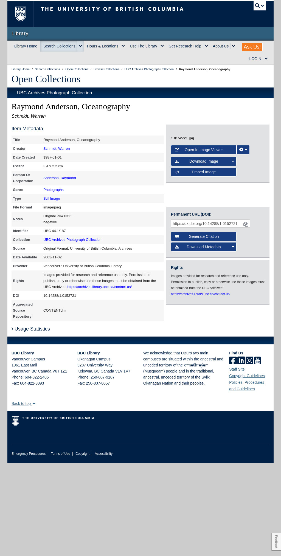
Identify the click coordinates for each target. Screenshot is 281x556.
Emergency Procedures (29, 547)
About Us (221, 46)
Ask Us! (252, 47)
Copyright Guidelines (247, 469)
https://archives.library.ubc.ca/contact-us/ (100, 287)
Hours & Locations (102, 46)
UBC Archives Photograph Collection (54, 92)
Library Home (25, 46)
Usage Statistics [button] (31, 422)
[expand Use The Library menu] (162, 46)
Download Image (204, 293)
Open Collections (46, 79)
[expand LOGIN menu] (266, 59)
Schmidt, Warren (56, 148)
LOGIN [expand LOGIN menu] (255, 59)
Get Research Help (185, 46)
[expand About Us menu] (233, 46)
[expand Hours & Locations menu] (123, 46)
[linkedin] (241, 454)
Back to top (24, 496)
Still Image (51, 198)
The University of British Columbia (25, 14)
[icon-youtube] (257, 454)
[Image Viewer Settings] (243, 281)
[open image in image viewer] (218, 198)
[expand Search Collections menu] (80, 46)
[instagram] (249, 454)
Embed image (195, 304)
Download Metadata (204, 357)
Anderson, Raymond (59, 178)
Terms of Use (60, 547)
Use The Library (143, 46)
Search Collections (59, 46)
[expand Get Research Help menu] (206, 46)
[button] (34, 496)
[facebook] (233, 454)
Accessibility (104, 547)
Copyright (82, 547)
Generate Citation (197, 347)
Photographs (53, 190)
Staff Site (237, 462)
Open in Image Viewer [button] (199, 282)
